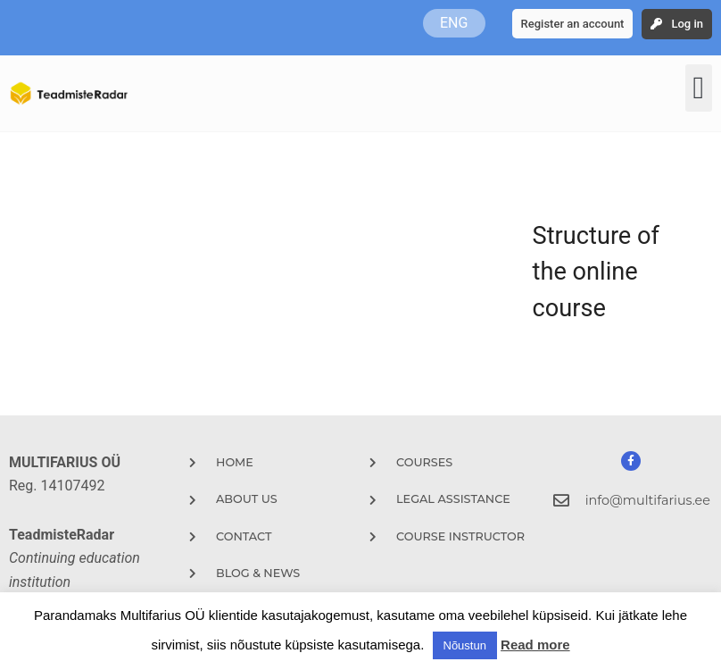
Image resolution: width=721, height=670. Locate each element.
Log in (687, 23)
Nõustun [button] (464, 645)
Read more (535, 644)
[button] (698, 88)
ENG (454, 22)
